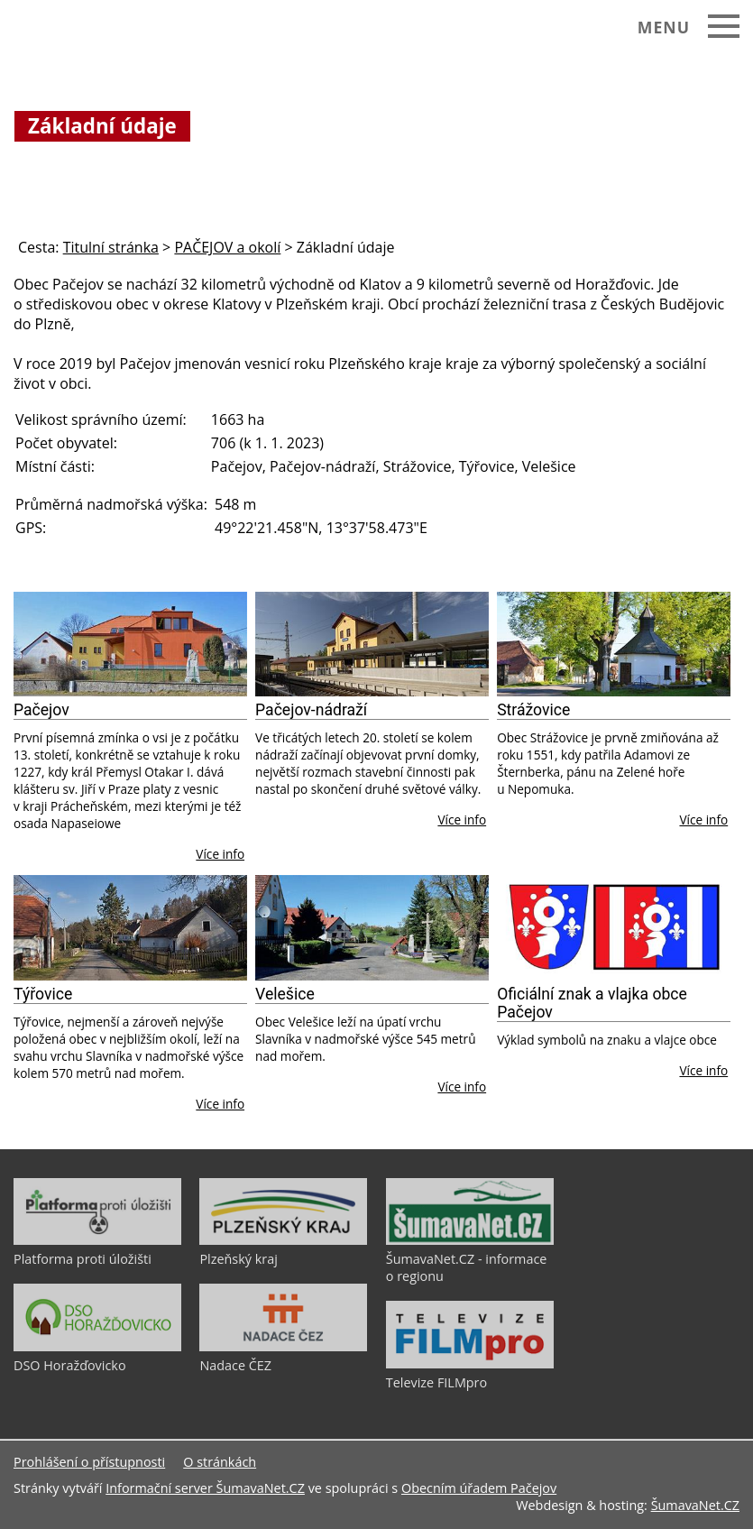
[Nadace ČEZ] (283, 1347)
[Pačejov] (130, 644)
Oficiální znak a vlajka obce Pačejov (592, 1003)
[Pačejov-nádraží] (372, 644)
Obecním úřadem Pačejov (478, 1488)
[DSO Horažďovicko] (97, 1347)
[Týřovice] (130, 928)
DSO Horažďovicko (70, 1365)
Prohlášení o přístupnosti (89, 1461)
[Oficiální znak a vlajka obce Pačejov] (613, 928)
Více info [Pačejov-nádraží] (461, 819)
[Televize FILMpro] (470, 1364)
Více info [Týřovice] (220, 1103)
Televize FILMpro (436, 1382)
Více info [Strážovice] (703, 819)
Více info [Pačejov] (220, 853)
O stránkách (219, 1461)
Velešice (285, 994)
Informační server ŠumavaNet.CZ (205, 1488)
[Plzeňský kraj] (283, 1240)
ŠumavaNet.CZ (695, 1505)
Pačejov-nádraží (311, 710)
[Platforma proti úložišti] (97, 1240)
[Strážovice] (613, 644)
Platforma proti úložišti (83, 1258)
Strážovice (533, 710)
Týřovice (43, 994)
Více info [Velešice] (461, 1086)
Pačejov (41, 710)
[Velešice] (372, 928)
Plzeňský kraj (238, 1258)
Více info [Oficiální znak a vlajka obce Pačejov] (703, 1070)
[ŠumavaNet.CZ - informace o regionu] (470, 1240)
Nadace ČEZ (235, 1365)
